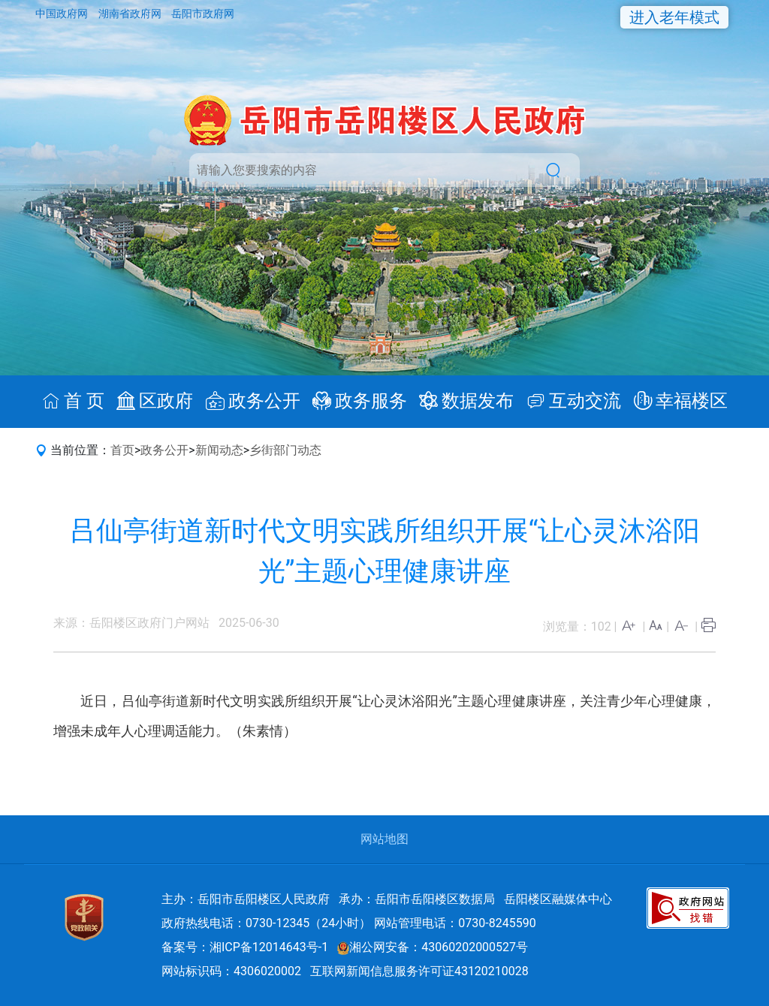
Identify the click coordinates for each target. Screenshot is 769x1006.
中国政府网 (62, 14)
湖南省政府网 (131, 14)
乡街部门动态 (285, 450)
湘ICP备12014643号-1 (269, 947)
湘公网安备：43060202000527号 (432, 947)
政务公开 (164, 450)
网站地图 (384, 839)
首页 (122, 450)
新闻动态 (219, 450)
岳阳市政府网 (202, 14)
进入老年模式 (674, 17)
